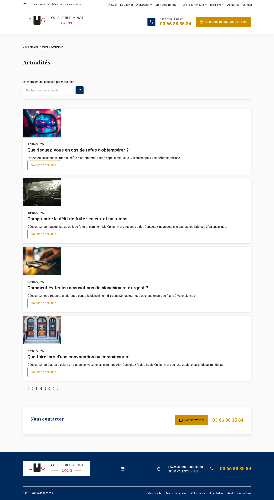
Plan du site (155, 493)
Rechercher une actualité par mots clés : (49, 82)
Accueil (112, 4)
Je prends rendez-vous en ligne (223, 22)
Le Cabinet (126, 4)
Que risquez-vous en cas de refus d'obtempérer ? (78, 150)
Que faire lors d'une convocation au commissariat (78, 357)
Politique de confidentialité (207, 493)
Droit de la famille (165, 4)
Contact (247, 4)
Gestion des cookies (239, 493)
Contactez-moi (191, 420)
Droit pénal (142, 4)
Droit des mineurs (193, 4)
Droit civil (215, 4)
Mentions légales (176, 493)
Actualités (233, 4)
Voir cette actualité (43, 165)
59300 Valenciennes (56, 4)
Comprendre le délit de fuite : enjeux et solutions (77, 218)
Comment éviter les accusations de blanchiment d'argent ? (87, 287)
